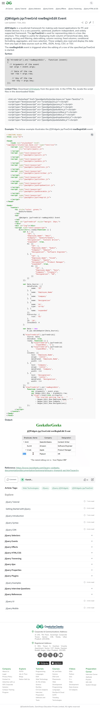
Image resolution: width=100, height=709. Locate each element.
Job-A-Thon (23, 674)
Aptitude (89, 677)
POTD (21, 671)
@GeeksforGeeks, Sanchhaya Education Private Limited (42, 707)
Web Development (57, 683)
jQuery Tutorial (20, 8)
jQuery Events (48, 8)
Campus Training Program (8, 691)
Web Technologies (31, 488)
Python (71, 674)
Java (70, 677)
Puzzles (88, 679)
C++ (70, 679)
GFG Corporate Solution (7, 686)
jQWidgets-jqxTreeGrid (82, 488)
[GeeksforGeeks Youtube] (60, 655)
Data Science (73, 687)
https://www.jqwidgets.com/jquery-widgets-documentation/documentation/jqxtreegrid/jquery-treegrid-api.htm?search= (42, 469)
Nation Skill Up (24, 679)
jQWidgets (34, 89)
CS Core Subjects (42, 690)
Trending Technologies (57, 699)
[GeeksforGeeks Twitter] (50, 655)
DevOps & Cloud (58, 692)
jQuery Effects (61, 8)
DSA (37, 677)
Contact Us (6, 679)
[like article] (86, 479)
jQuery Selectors (35, 8)
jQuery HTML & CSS (91, 8)
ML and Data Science (56, 672)
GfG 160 (89, 682)
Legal (4, 674)
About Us (5, 671)
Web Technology (42, 679)
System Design (91, 685)
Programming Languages (40, 672)
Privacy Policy (7, 677)
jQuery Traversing (74, 8)
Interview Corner (91, 674)
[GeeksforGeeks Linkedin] (39, 655)
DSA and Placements (56, 678)
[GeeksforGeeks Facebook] (55, 655)
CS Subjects (73, 690)
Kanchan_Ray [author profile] (29, 479)
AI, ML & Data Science (41, 683)
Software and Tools (40, 699)
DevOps (38, 687)
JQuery (45, 488)
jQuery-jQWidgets (60, 488)
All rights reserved (72, 707)
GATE (54, 695)
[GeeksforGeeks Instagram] (44, 655)
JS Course (9, 8)
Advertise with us (8, 682)
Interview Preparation (40, 693)
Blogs (21, 677)
